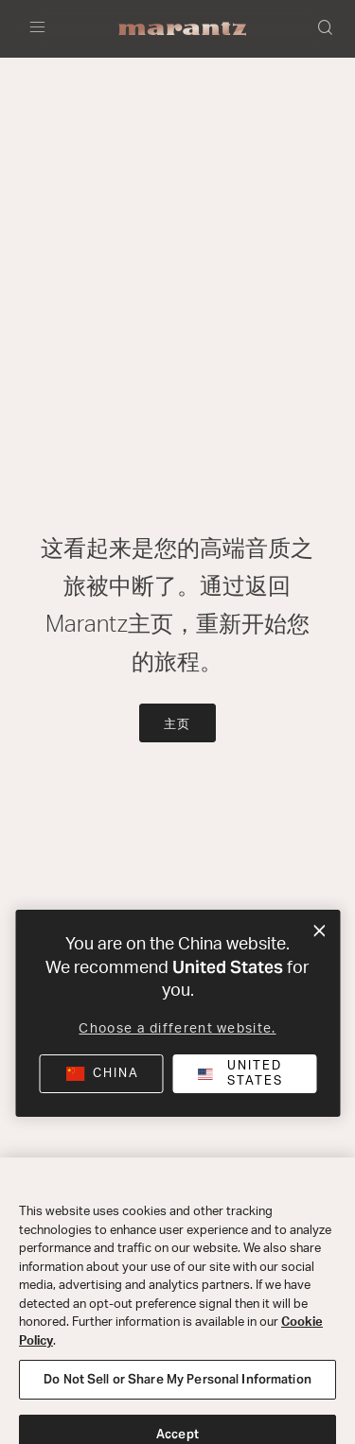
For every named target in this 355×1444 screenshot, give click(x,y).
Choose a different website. (177, 1028)
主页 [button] (178, 725)
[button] (327, 29)
